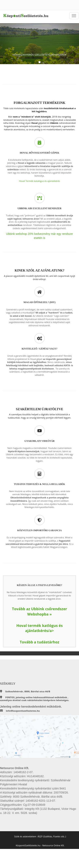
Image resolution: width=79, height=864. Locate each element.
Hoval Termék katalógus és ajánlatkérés (39, 180)
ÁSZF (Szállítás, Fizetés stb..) (51, 836)
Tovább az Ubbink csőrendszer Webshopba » (39, 611)
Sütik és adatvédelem (25, 836)
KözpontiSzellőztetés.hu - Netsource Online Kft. (40, 845)
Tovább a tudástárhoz (39, 642)
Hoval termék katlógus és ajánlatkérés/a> (39, 628)
